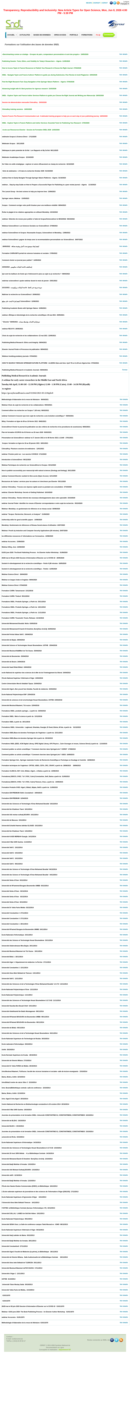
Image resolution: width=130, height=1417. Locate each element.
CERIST (105, 3)
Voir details (123, 55)
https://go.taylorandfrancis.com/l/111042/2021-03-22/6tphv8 (27, 393)
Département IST (65, 1415)
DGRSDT (96, 3)
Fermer (125, 370)
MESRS (89, 3)
